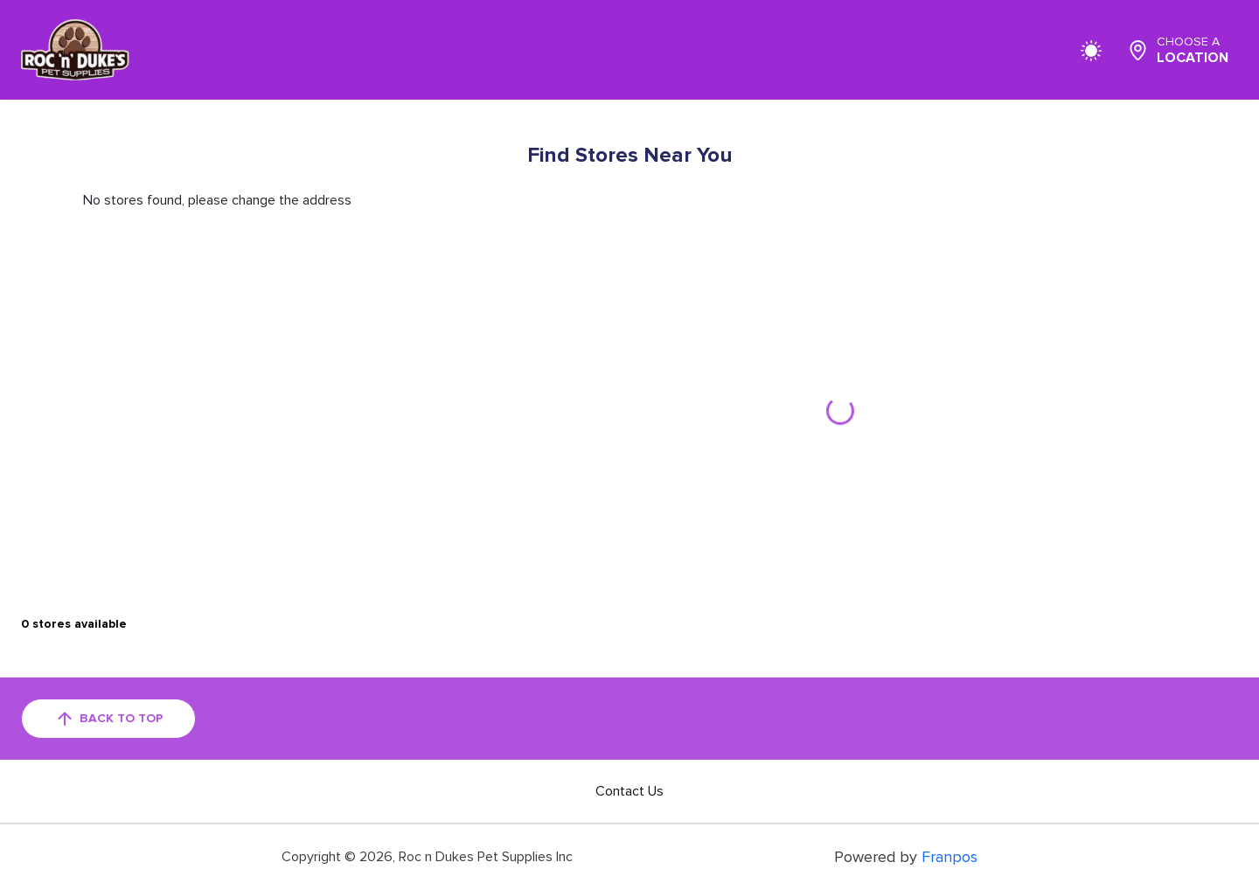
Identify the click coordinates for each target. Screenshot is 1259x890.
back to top (108, 718)
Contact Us (629, 791)
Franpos (949, 856)
